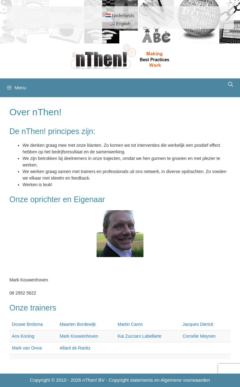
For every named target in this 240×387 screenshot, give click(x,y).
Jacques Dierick (197, 324)
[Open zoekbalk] (230, 84)
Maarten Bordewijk (78, 324)
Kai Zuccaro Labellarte (139, 336)
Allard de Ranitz (75, 347)
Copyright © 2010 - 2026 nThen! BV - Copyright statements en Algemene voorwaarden (120, 380)
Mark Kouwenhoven (79, 336)
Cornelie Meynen (199, 336)
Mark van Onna (27, 347)
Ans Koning (23, 336)
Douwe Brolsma (27, 324)
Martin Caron (130, 324)
